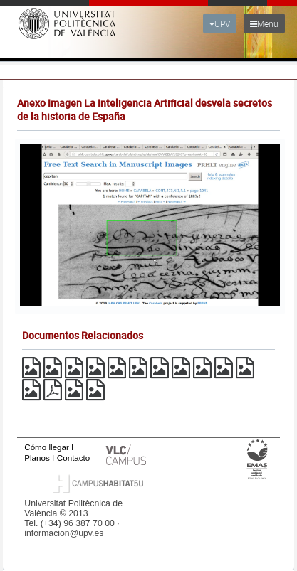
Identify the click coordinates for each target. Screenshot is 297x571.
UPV (219, 23)
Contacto (73, 457)
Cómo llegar (46, 447)
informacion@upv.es (63, 533)
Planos (37, 457)
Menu (264, 23)
